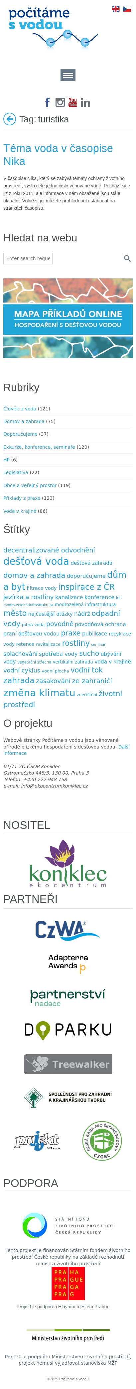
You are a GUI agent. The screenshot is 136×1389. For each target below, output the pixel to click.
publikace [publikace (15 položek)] (94, 633)
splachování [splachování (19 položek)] (20, 653)
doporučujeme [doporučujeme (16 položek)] (86, 576)
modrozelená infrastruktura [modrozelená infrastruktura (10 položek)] (85, 604)
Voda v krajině (19, 511)
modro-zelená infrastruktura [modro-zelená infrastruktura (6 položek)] (28, 605)
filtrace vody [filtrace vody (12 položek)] (42, 588)
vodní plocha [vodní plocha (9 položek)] (55, 670)
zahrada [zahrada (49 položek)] (19, 680)
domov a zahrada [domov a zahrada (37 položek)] (34, 575)
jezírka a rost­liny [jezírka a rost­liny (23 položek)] (28, 596)
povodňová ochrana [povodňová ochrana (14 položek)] (100, 624)
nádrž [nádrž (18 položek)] (82, 613)
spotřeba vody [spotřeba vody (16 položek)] (58, 654)
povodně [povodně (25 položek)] (59, 623)
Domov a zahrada (24, 421)
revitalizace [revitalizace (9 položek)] (48, 644)
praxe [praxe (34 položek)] (70, 633)
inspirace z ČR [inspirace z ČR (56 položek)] (86, 587)
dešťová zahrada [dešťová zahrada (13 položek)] (91, 563)
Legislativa (15, 472)
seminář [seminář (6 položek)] (98, 644)
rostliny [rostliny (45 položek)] (75, 643)
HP (6, 459)
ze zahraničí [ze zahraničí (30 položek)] (92, 681)
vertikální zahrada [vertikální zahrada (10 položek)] (73, 661)
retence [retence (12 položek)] (25, 644)
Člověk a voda (19, 408)
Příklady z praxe (22, 498)
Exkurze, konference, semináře (39, 447)
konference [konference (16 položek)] (99, 597)
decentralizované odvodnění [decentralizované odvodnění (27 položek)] (49, 550)
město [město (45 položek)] (15, 613)
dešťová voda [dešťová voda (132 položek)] (36, 561)
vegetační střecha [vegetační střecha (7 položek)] (34, 662)
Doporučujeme (20, 434)
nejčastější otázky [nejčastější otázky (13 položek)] (50, 614)
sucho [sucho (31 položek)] (89, 653)
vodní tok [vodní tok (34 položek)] (86, 670)
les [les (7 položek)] (118, 597)
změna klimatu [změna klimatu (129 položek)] (39, 693)
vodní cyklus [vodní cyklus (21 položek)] (21, 670)
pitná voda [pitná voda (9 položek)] (33, 624)
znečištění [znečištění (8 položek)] (87, 694)
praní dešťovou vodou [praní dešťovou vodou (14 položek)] (31, 634)
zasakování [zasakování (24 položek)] (53, 680)
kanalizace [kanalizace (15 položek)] (69, 597)
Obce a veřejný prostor (30, 485)
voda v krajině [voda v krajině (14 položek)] (112, 662)
